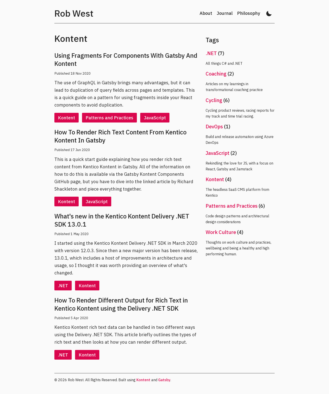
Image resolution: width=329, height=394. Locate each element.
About (206, 13)
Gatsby (164, 380)
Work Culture (221, 232)
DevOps (214, 126)
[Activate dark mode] (269, 13)
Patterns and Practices (109, 118)
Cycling (214, 100)
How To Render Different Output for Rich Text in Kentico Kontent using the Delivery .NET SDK (121, 304)
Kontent (66, 118)
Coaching (216, 73)
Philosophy (248, 13)
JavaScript (155, 118)
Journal (225, 13)
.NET (63, 286)
